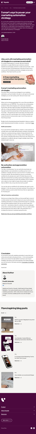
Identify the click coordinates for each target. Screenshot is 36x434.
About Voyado (5, 410)
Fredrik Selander (4, 39)
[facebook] (31, 428)
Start (2, 7)
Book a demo (29, 2)
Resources (6, 7)
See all (2, 312)
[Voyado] (5, 2)
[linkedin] (34, 428)
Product (3, 407)
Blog (10, 7)
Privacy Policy (3, 428)
